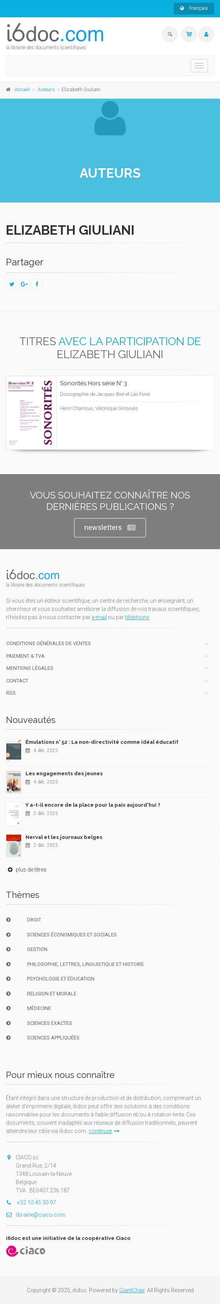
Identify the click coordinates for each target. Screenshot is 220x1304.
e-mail (99, 617)
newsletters (110, 528)
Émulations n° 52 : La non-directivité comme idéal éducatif (101, 742)
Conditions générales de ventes (48, 643)
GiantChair (132, 1290)
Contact (17, 681)
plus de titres (26, 869)
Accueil (22, 89)
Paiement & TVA (25, 656)
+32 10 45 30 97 (31, 1202)
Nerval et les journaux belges (63, 837)
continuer (104, 1131)
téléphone (137, 617)
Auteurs (46, 89)
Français (194, 8)
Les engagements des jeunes (64, 773)
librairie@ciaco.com (35, 1215)
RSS (11, 693)
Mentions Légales (29, 668)
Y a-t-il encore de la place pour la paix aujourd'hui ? (92, 805)
